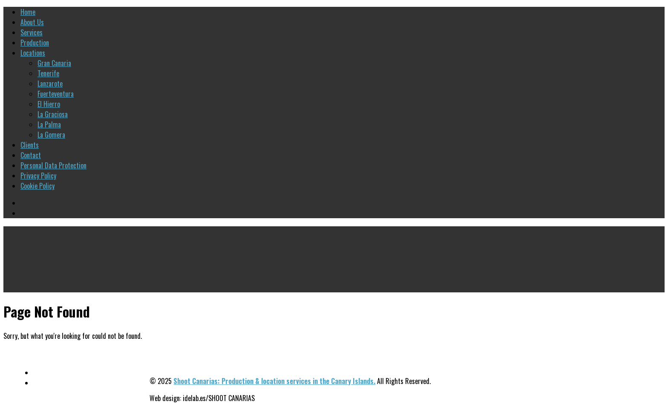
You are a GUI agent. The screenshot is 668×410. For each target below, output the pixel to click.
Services (31, 32)
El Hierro (48, 104)
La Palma (49, 124)
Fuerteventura (55, 94)
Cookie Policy (37, 186)
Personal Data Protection (53, 165)
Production (34, 43)
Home (27, 12)
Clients (29, 145)
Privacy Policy (38, 175)
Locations (32, 53)
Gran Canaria (54, 63)
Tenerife (48, 73)
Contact (30, 155)
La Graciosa (52, 114)
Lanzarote (50, 83)
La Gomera (51, 135)
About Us (32, 22)
